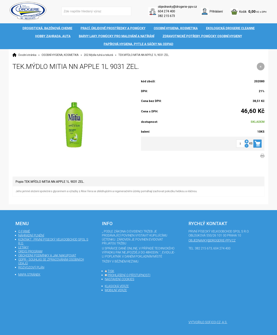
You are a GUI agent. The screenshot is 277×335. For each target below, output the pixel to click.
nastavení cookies (119, 279)
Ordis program (30, 251)
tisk (111, 271)
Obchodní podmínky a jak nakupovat (47, 255)
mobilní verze (116, 290)
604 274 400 (166, 11)
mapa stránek (29, 274)
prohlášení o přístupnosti (129, 275)
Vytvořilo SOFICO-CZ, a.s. (208, 322)
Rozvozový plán (31, 267)
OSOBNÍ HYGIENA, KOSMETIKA (60, 54)
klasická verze (117, 286)
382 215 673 (166, 16)
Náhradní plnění (31, 235)
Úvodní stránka (27, 54)
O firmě (24, 231)
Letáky (23, 247)
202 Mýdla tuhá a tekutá (98, 54)
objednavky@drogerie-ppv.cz (177, 6)
